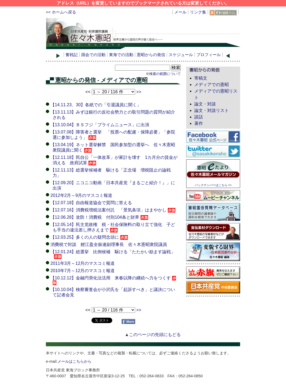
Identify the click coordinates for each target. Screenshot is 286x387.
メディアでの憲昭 (211, 84)
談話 (198, 117)
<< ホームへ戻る (61, 12)
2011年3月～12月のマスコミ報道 (82, 263)
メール (180, 12)
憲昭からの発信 (151, 54)
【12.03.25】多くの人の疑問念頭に (89, 237)
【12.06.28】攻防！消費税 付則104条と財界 (99, 217)
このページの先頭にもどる (155, 334)
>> (138, 92)
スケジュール (181, 54)
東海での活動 (121, 54)
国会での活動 (93, 54)
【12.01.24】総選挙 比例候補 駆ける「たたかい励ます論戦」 (112, 254)
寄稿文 (200, 78)
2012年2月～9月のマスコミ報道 (81, 195)
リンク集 (198, 12)
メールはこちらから (74, 361)
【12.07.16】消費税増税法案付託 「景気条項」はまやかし (112, 210)
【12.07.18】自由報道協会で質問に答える (91, 202)
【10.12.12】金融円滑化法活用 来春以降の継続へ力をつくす (113, 280)
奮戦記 (72, 54)
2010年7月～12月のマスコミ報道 (82, 270)
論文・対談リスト (211, 110)
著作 (198, 123)
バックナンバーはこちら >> (213, 185)
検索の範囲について (165, 74)
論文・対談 (205, 104)
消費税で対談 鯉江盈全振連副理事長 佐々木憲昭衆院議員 (108, 244)
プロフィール (208, 54)
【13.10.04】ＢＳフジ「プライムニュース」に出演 (99, 124)
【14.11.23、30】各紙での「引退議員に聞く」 (95, 104)
